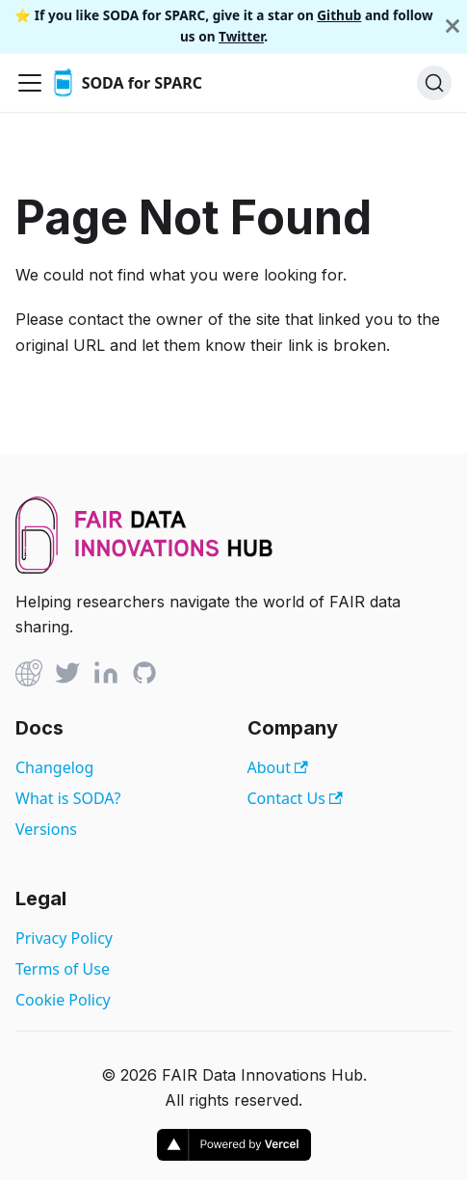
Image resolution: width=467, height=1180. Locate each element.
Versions (46, 829)
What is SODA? (67, 798)
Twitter (241, 36)
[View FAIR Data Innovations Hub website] (144, 567)
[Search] (434, 83)
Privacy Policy (64, 938)
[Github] (28, 676)
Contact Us (295, 798)
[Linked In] (105, 676)
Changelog (54, 767)
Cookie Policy (63, 999)
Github (339, 15)
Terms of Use (62, 968)
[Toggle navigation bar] (29, 82)
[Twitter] (67, 676)
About (277, 767)
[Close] (452, 26)
